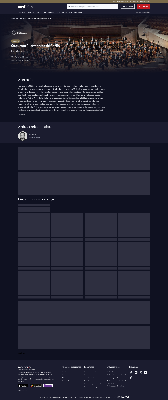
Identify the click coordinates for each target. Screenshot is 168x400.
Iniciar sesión (128, 6)
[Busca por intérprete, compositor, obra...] (92, 6)
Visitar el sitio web (19, 57)
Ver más (22, 115)
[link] (23, 385)
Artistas (23, 18)
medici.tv (14, 18)
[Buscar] (69, 6)
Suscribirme (143, 6)
